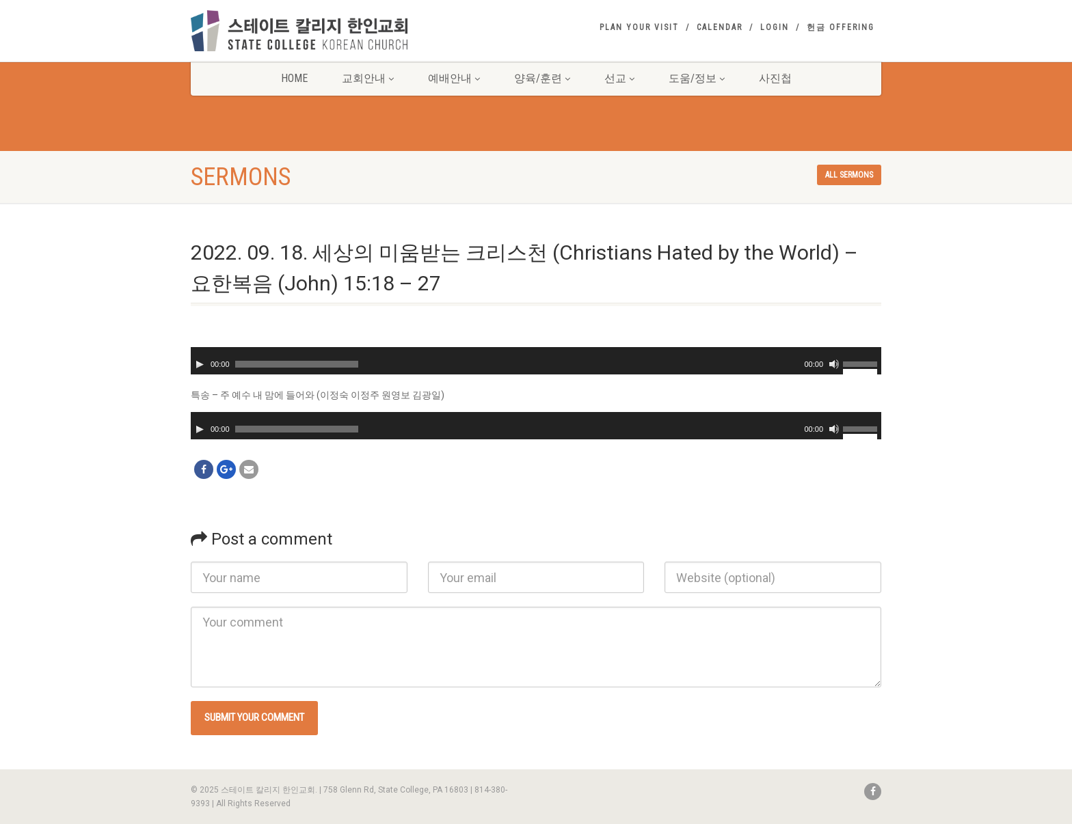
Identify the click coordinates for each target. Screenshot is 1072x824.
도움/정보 (697, 78)
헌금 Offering (840, 27)
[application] (536, 360)
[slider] (296, 364)
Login (774, 27)
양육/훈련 (542, 78)
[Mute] (834, 364)
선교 (619, 78)
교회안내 (368, 78)
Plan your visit (639, 27)
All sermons (849, 175)
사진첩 (775, 78)
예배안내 (454, 78)
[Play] (199, 364)
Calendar (719, 27)
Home (294, 78)
